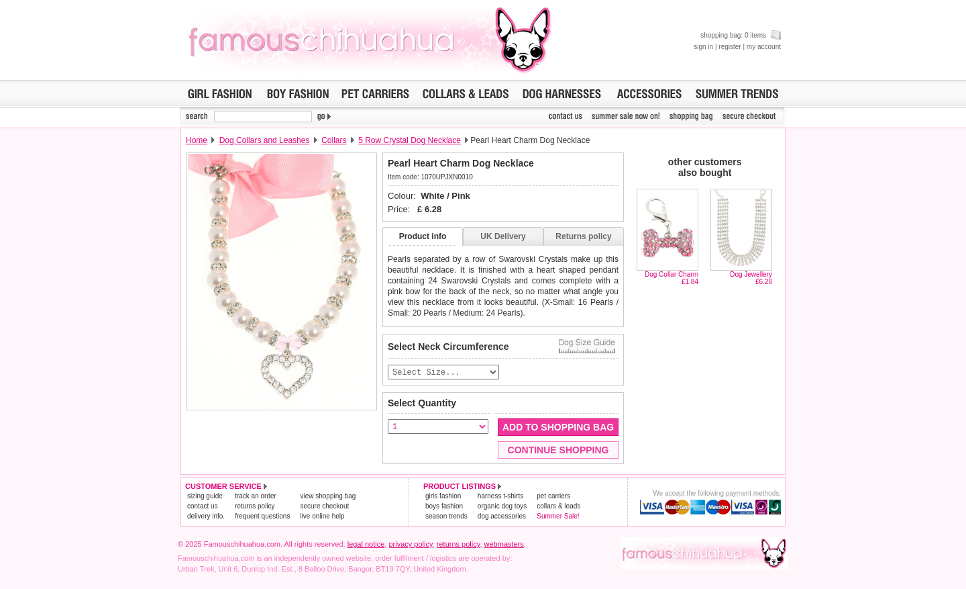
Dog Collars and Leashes (264, 140)
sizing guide (205, 496)
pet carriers (553, 496)
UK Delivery (502, 236)
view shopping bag (328, 496)
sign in (703, 46)
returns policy (254, 506)
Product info (423, 236)
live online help (322, 516)
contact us (202, 506)
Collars (333, 140)
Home (196, 140)
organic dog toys (502, 506)
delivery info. (206, 516)
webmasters (504, 545)
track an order (255, 496)
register (729, 46)
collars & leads (558, 506)
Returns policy (583, 236)
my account (764, 46)
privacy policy (410, 545)
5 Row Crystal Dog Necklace (409, 140)
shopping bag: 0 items (740, 35)
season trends (446, 516)
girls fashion (443, 496)
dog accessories (502, 516)
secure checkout (324, 506)
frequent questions (262, 516)
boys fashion (444, 506)
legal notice (366, 545)
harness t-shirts (500, 496)
